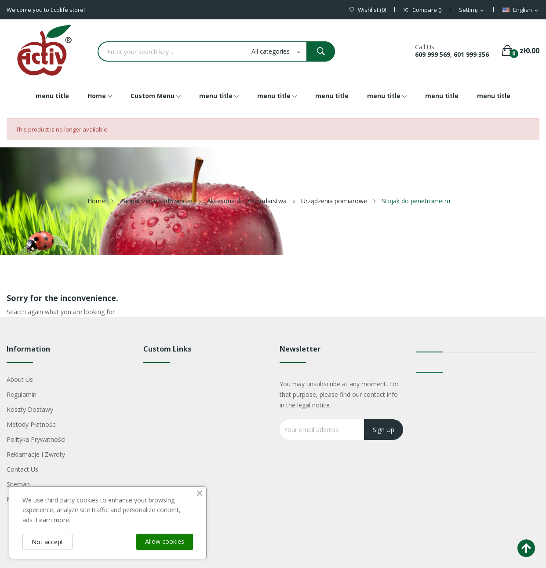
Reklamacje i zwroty (36, 454)
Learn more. (53, 520)
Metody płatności (32, 424)
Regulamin (21, 394)
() (367, 10)
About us (20, 379)
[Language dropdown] (520, 10)
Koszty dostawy (30, 409)
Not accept (47, 542)
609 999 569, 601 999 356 (452, 54)
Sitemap (18, 484)
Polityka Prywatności (36, 439)
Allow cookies (164, 541)
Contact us (22, 469)
